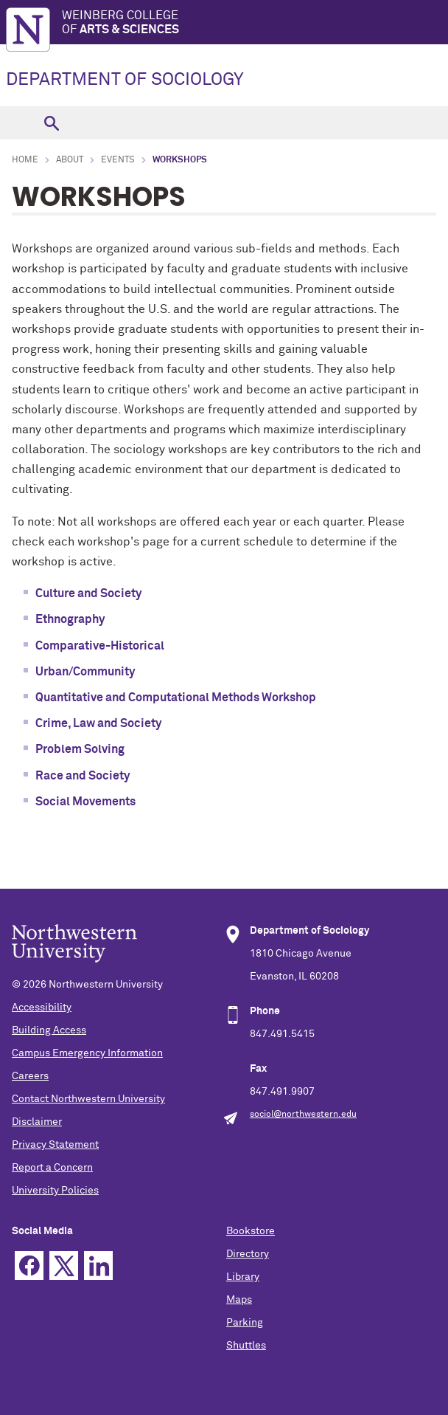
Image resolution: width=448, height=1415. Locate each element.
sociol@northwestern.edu (303, 1114)
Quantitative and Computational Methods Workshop (175, 697)
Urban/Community (85, 672)
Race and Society (82, 776)
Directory (247, 1254)
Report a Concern (52, 1168)
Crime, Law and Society (98, 723)
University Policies (55, 1190)
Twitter (63, 1265)
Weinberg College (255, 23)
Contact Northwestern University (88, 1099)
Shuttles (246, 1345)
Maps (239, 1300)
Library (242, 1277)
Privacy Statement (55, 1145)
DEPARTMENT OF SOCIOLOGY (125, 80)
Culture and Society (88, 593)
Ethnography (70, 619)
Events (118, 160)
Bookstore (250, 1231)
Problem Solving (80, 749)
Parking (244, 1323)
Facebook (29, 1265)
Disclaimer (37, 1122)
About (69, 160)
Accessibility (41, 1007)
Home (25, 160)
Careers (30, 1076)
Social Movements (85, 802)
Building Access (49, 1030)
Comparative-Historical (99, 646)
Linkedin (98, 1265)
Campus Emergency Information (87, 1053)
